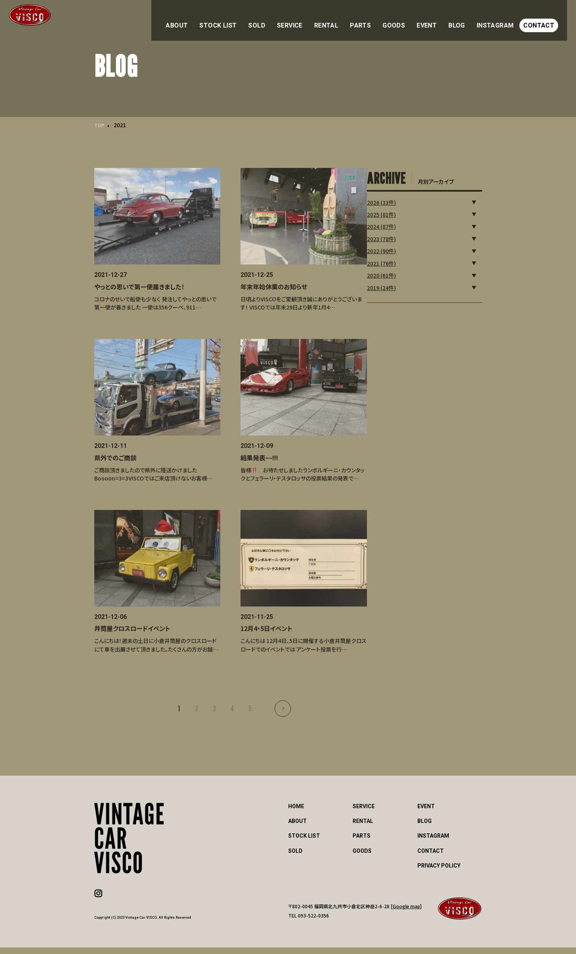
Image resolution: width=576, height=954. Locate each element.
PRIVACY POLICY (438, 872)
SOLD (288, 19)
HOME (296, 813)
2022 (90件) (405, 249)
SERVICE (318, 19)
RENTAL (351, 19)
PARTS (381, 19)
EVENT (441, 19)
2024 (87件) (405, 224)
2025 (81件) (405, 212)
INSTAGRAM (504, 19)
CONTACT (545, 19)
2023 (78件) (405, 237)
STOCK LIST (254, 19)
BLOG (469, 19)
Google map (406, 912)
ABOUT (218, 19)
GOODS (411, 19)
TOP (100, 125)
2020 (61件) (405, 273)
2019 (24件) (405, 285)
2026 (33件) (405, 200)
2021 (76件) (405, 261)
